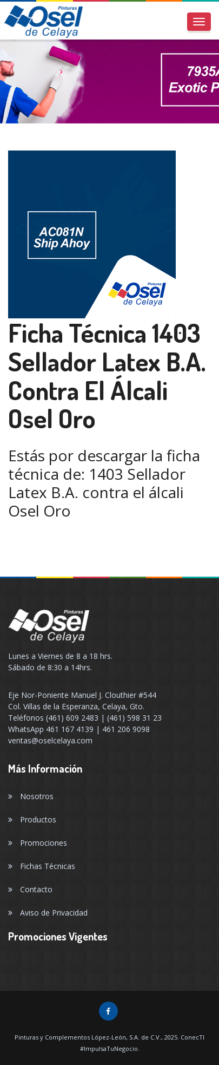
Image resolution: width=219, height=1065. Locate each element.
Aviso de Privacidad (48, 912)
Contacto (30, 889)
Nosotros (31, 796)
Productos (32, 819)
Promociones (37, 843)
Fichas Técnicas (41, 866)
